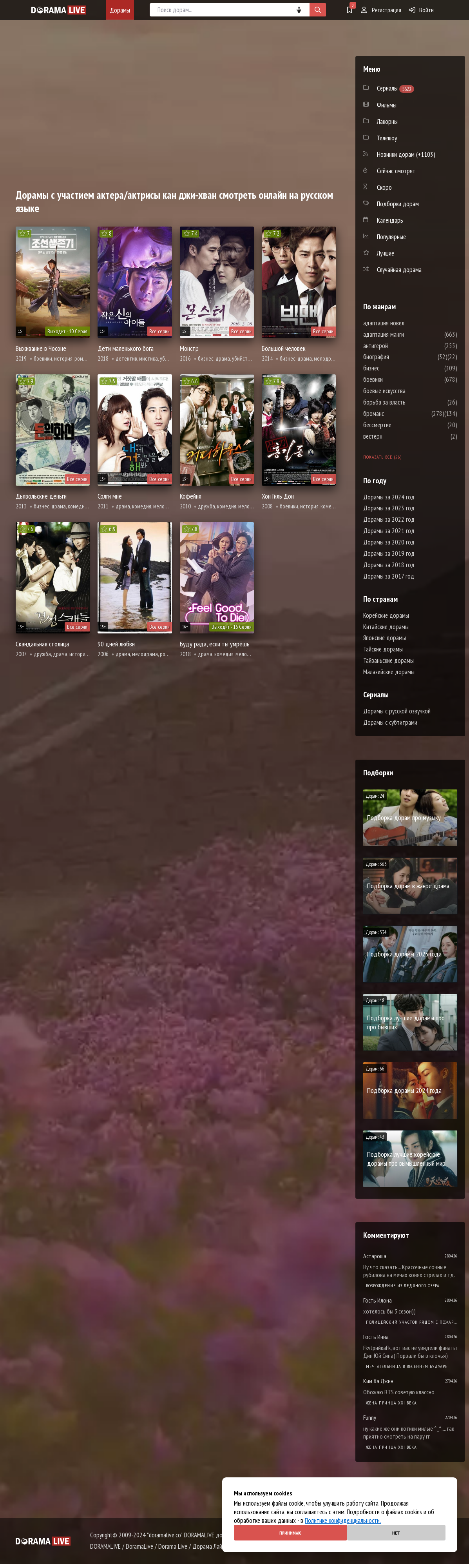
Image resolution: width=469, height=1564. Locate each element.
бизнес (394, 368)
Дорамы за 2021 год (389, 530)
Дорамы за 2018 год (389, 565)
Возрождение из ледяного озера (403, 1285)
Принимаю (290, 1533)
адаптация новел (407, 323)
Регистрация (381, 10)
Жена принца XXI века (391, 1403)
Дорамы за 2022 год (389, 519)
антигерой (399, 345)
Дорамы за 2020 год (389, 542)
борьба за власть (408, 402)
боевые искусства (408, 390)
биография (399, 356)
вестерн (396, 436)
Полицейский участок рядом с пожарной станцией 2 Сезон (411, 1322)
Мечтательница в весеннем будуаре (406, 1366)
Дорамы (120, 10)
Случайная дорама (399, 269)
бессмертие (400, 425)
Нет (396, 1533)
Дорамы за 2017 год (388, 576)
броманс (397, 413)
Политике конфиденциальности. (343, 1520)
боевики (396, 379)
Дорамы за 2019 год (389, 553)
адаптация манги (407, 334)
